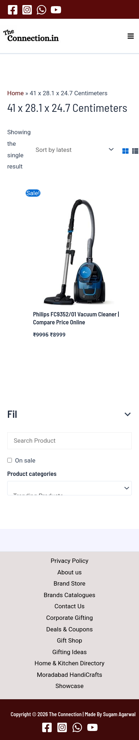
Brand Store (69, 583)
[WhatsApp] (41, 9)
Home (15, 93)
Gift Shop (69, 640)
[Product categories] (69, 488)
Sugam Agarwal (119, 714)
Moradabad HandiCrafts (69, 674)
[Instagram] (27, 9)
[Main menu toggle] (131, 36)
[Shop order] (73, 149)
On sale (25, 460)
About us (69, 572)
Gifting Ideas (69, 652)
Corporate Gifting (69, 617)
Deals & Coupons (69, 629)
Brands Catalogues (69, 595)
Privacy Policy (69, 560)
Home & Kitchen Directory (70, 663)
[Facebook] (12, 9)
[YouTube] (56, 9)
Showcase (70, 685)
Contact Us (69, 606)
